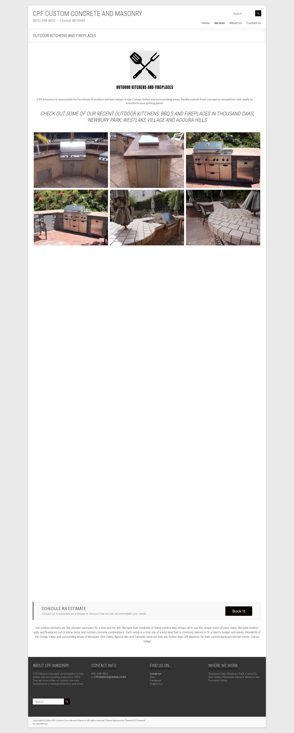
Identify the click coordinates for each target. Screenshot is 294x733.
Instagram (155, 673)
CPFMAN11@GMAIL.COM (110, 676)
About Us (236, 23)
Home (206, 23)
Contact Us (254, 23)
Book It (238, 610)
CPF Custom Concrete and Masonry (87, 14)
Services (219, 23)
